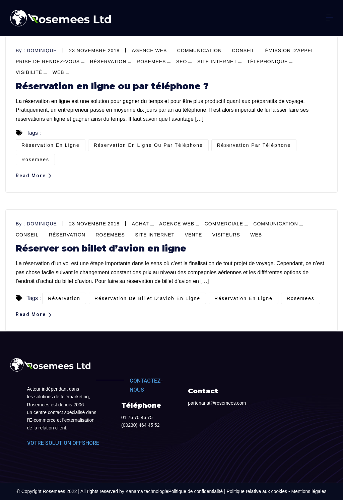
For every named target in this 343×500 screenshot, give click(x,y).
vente (193, 234)
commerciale (224, 223)
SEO (181, 61)
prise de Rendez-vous (48, 61)
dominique (42, 50)
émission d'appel (289, 50)
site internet (217, 61)
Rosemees (151, 61)
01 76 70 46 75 (136, 417)
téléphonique (267, 61)
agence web (149, 50)
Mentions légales (308, 491)
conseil (243, 50)
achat (140, 223)
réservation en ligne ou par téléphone (148, 145)
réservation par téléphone (254, 145)
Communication (199, 50)
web (58, 72)
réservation (108, 61)
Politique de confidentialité (195, 491)
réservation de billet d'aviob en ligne (147, 298)
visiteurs (226, 234)
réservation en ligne (50, 145)
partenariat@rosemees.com (217, 403)
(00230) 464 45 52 (140, 425)
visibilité (29, 72)
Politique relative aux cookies (256, 491)
